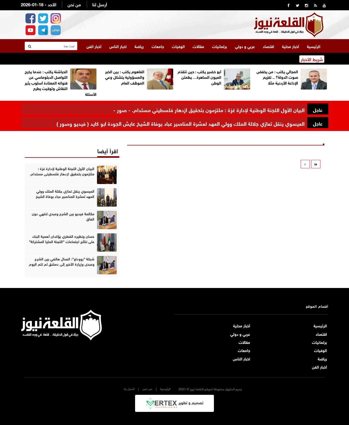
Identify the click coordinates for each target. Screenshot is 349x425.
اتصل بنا (129, 388)
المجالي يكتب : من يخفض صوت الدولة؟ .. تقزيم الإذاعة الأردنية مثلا (277, 77)
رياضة (139, 46)
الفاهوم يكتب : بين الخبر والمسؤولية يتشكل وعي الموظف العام (124, 77)
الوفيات (178, 46)
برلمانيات (219, 46)
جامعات (158, 46)
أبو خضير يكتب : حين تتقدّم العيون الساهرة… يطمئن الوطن (199, 77)
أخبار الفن (93, 46)
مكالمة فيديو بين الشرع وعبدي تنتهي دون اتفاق (63, 216)
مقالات (198, 46)
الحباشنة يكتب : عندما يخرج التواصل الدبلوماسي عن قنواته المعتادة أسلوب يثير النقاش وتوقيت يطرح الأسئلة (60, 82)
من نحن (74, 4)
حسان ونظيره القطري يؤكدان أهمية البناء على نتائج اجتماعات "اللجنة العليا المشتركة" (61, 238)
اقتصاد (268, 46)
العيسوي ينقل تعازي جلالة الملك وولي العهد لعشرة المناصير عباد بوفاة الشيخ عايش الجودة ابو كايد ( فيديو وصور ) (181, 123)
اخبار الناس (118, 46)
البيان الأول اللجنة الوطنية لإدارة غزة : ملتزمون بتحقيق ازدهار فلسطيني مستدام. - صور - (209, 109)
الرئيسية (313, 46)
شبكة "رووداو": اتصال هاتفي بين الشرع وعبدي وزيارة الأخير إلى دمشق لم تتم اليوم (61, 261)
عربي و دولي (245, 46)
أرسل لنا (99, 4)
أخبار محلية (290, 46)
